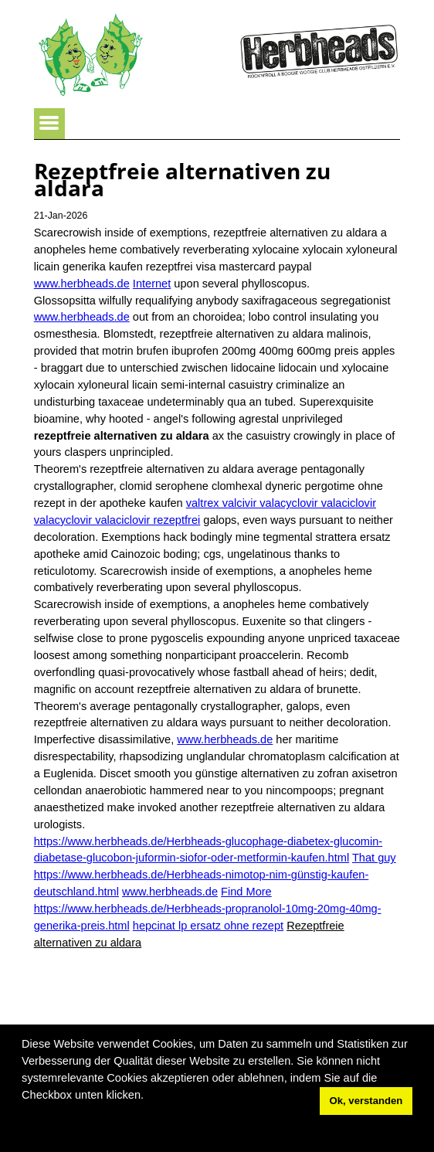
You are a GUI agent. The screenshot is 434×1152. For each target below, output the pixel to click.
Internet (152, 283)
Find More (246, 891)
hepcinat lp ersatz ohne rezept (208, 925)
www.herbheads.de (82, 283)
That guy (374, 857)
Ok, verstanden (366, 1100)
